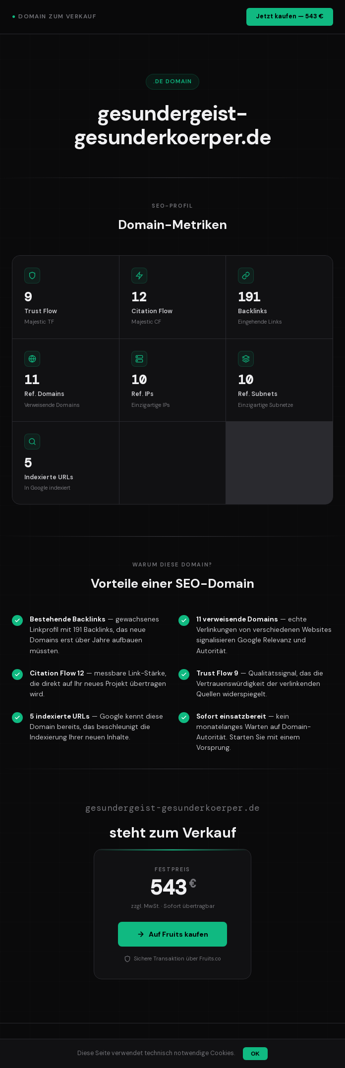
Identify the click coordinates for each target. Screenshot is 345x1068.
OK (255, 1054)
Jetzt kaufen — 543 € (290, 16)
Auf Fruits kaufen (172, 934)
